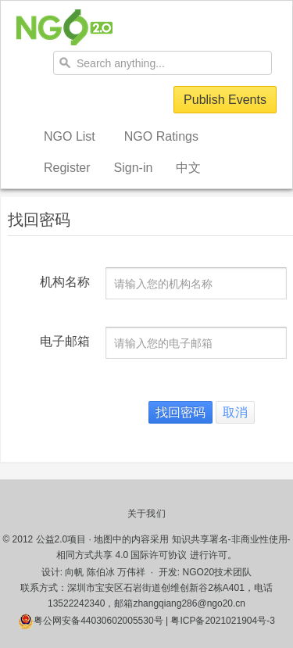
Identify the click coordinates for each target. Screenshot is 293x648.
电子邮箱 (65, 341)
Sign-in (133, 167)
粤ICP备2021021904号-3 (222, 620)
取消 (235, 412)
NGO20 (64, 27)
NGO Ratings (161, 136)
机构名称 (65, 281)
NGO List (69, 136)
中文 (188, 167)
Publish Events (225, 99)
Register (67, 167)
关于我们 (146, 513)
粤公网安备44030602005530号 (90, 620)
